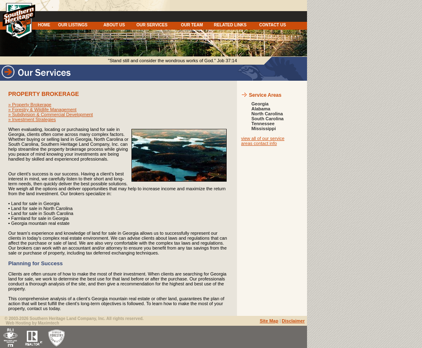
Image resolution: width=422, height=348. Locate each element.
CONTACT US (272, 25)
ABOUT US (114, 25)
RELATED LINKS (230, 25)
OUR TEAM (192, 25)
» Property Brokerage (30, 104)
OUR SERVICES (151, 25)
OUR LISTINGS (72, 25)
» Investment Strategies (32, 119)
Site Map (269, 320)
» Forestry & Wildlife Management (42, 109)
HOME (44, 25)
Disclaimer (293, 320)
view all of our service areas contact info (262, 141)
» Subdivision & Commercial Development (50, 114)
